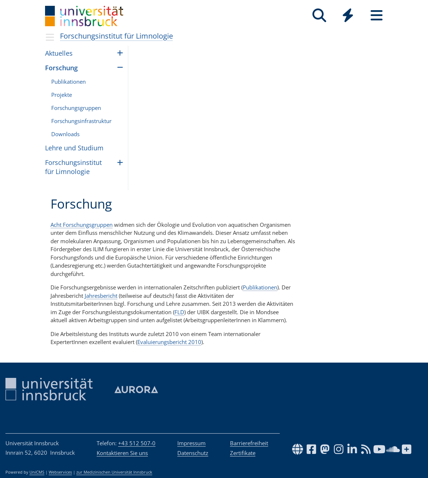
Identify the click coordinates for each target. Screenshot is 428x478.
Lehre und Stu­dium (74, 147)
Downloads (65, 134)
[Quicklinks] (348, 15)
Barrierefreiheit (249, 443)
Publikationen (260, 287)
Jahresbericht (101, 295)
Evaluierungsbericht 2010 (169, 341)
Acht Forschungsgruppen (82, 224)
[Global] (348, 16)
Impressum (191, 443)
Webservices (60, 472)
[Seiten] (376, 15)
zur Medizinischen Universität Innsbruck (114, 472)
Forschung (61, 67)
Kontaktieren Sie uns (122, 453)
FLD (179, 312)
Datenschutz (192, 453)
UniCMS (36, 472)
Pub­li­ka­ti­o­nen (68, 81)
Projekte (61, 94)
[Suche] (319, 15)
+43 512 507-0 (137, 443)
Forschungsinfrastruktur (81, 121)
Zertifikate (242, 453)
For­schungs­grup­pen (76, 107)
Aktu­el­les (59, 53)
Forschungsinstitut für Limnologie (116, 36)
